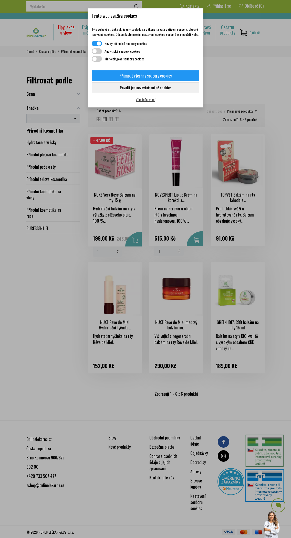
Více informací (145, 99)
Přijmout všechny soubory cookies (145, 76)
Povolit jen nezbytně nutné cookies (145, 87)
